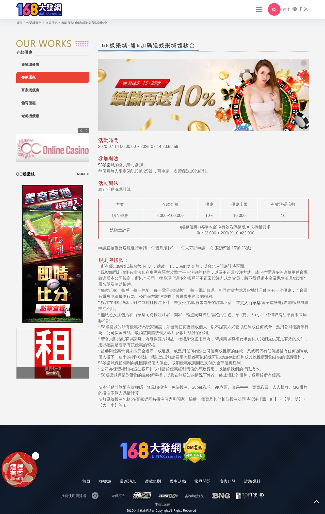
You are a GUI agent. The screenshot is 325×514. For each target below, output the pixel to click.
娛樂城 (105, 481)
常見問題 (202, 481)
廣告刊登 (227, 481)
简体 (286, 9)
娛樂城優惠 (30, 64)
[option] (52, 152)
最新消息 (128, 481)
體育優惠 (28, 103)
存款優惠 (28, 77)
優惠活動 (178, 481)
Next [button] (86, 130)
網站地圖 (164, 505)
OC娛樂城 (25, 174)
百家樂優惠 (30, 90)
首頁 (86, 481)
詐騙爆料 (252, 481)
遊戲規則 (153, 481)
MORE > (83, 174)
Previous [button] (81, 130)
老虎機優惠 (30, 116)
